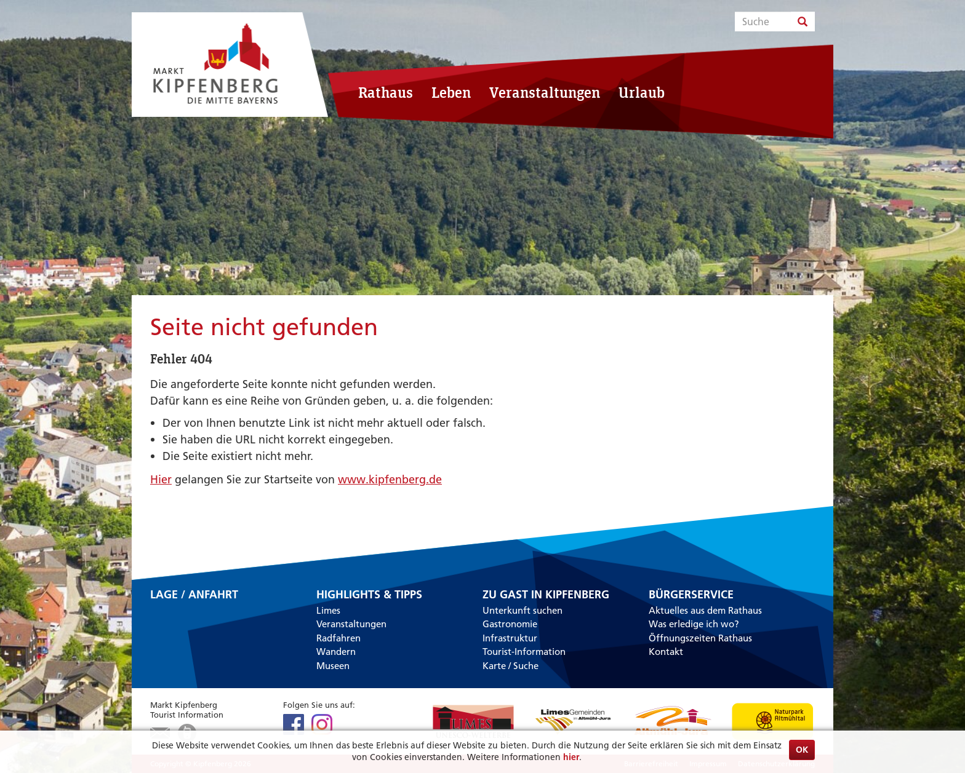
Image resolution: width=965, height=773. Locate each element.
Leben (451, 92)
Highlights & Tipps (369, 594)
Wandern (336, 651)
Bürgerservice (691, 594)
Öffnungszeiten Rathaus (700, 638)
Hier (161, 479)
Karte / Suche (510, 666)
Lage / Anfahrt (194, 595)
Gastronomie (509, 624)
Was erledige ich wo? (694, 624)
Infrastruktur (509, 638)
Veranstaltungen (544, 92)
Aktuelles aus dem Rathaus (705, 610)
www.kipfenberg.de (390, 479)
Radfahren (338, 638)
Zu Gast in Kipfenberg (545, 594)
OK (802, 749)
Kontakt (666, 651)
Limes (328, 610)
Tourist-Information (524, 651)
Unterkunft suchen (522, 610)
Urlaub (642, 92)
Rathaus (385, 92)
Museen (333, 666)
